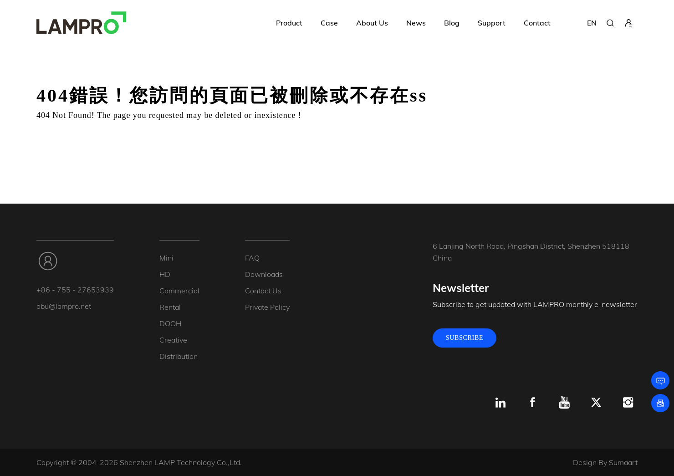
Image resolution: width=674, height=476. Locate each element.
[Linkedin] (500, 402)
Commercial (179, 290)
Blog (452, 22)
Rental (170, 307)
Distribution (178, 356)
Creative (173, 339)
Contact (537, 22)
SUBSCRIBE (465, 337)
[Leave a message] (660, 380)
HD (164, 274)
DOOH (170, 323)
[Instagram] (628, 402)
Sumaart (623, 462)
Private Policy (267, 307)
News (416, 22)
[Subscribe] (660, 403)
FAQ (252, 257)
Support (492, 22)
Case (329, 22)
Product (289, 22)
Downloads (264, 274)
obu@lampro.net (63, 306)
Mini (166, 257)
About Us (372, 22)
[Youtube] (564, 402)
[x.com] (596, 402)
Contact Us (263, 290)
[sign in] (628, 23)
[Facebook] (532, 402)
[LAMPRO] (81, 22)
